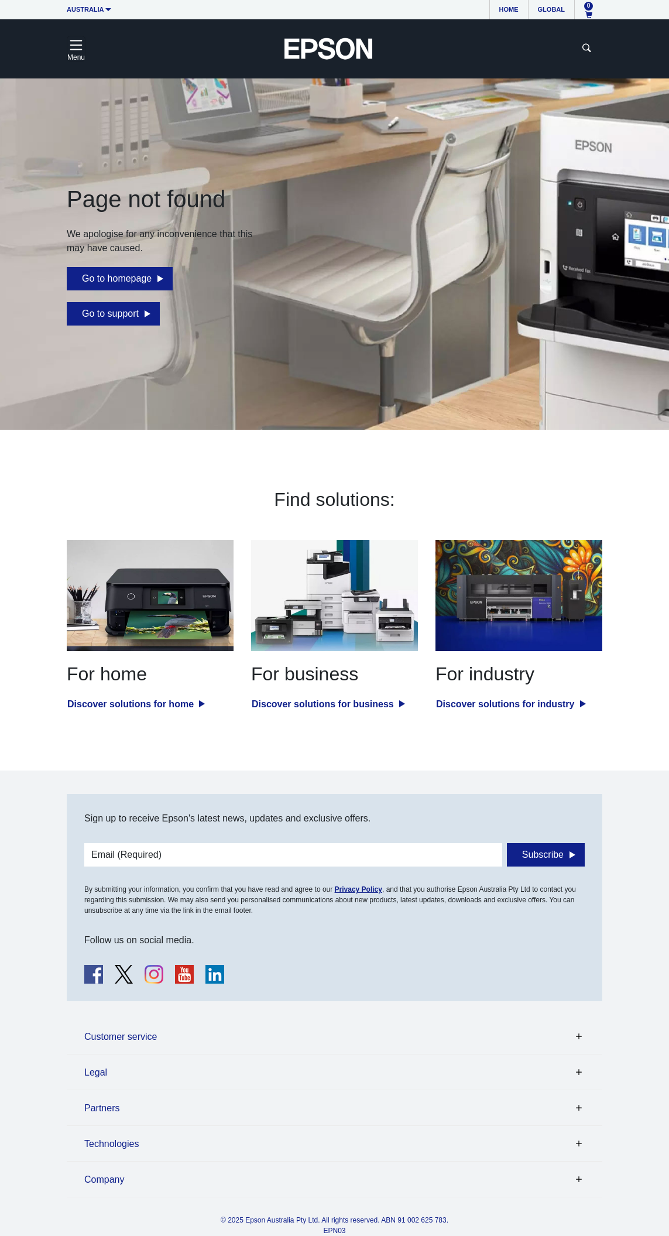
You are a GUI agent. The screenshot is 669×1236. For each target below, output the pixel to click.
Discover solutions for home (131, 704)
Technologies (111, 1144)
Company (104, 1179)
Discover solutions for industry (506, 704)
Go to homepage (117, 278)
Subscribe (543, 855)
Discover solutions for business (324, 704)
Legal (95, 1072)
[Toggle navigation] (76, 48)
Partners (101, 1108)
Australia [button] (85, 9)
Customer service (120, 1037)
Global (551, 9)
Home (509, 9)
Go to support (110, 314)
